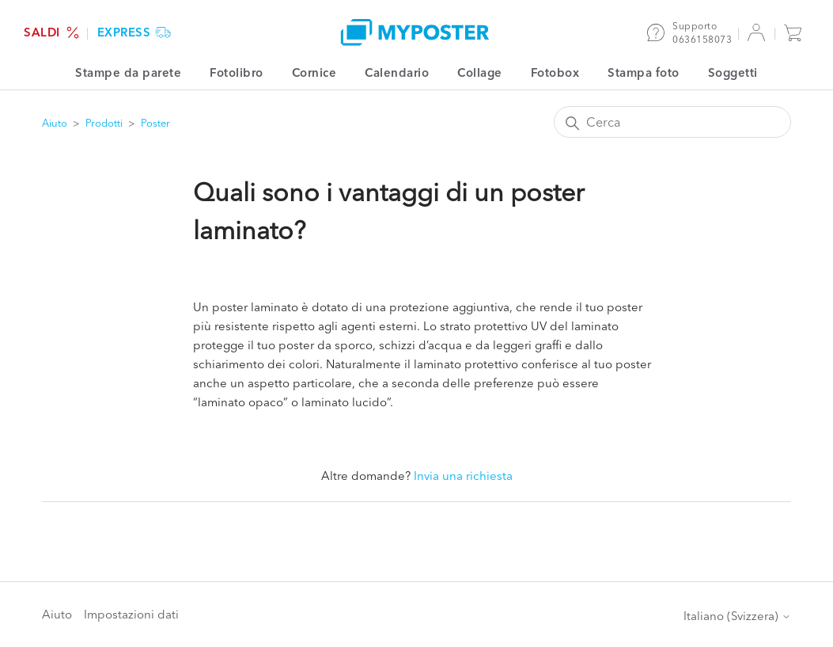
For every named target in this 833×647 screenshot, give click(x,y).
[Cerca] (672, 122)
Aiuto (54, 122)
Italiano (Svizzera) (737, 615)
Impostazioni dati (131, 614)
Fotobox (555, 72)
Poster (155, 122)
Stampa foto (644, 72)
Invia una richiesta (463, 475)
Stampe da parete (128, 72)
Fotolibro (236, 72)
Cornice (314, 72)
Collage (479, 72)
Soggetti (733, 72)
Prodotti (104, 122)
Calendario (397, 72)
